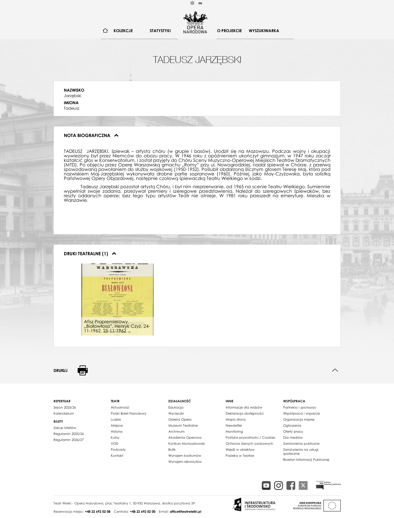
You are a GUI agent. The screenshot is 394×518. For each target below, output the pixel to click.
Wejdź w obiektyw (240, 449)
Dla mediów (293, 437)
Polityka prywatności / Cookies (250, 437)
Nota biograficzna (91, 135)
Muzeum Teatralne (183, 425)
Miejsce (117, 425)
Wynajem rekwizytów (185, 462)
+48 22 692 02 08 (97, 511)
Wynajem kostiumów (184, 456)
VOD (114, 443)
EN (200, 3)
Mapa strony (236, 419)
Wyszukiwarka (264, 30)
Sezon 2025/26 (65, 407)
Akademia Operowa (185, 437)
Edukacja (175, 407)
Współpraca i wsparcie (301, 413)
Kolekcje (123, 30)
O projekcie (229, 30)
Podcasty (118, 449)
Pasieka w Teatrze (240, 456)
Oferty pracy (293, 431)
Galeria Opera (179, 419)
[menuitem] (105, 30)
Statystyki (160, 30)
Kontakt (117, 456)
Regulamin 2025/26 (69, 434)
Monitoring (234, 431)
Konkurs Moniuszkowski (186, 443)
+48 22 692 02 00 (142, 511)
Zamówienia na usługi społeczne (300, 451)
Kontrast (192, 3)
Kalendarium (64, 413)
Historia (116, 431)
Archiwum (176, 431)
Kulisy (115, 437)
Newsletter (234, 425)
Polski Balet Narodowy (128, 413)
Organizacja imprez (299, 419)
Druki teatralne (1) (90, 253)
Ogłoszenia (292, 425)
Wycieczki (176, 413)
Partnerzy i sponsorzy (299, 407)
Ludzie (116, 419)
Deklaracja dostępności (245, 413)
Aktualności (120, 407)
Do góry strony (335, 370)
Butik (172, 449)
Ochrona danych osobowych (249, 443)
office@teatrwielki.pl (185, 511)
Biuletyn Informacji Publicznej (306, 460)
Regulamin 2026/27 (69, 440)
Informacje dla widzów (244, 407)
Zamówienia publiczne (301, 443)
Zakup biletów (65, 428)
